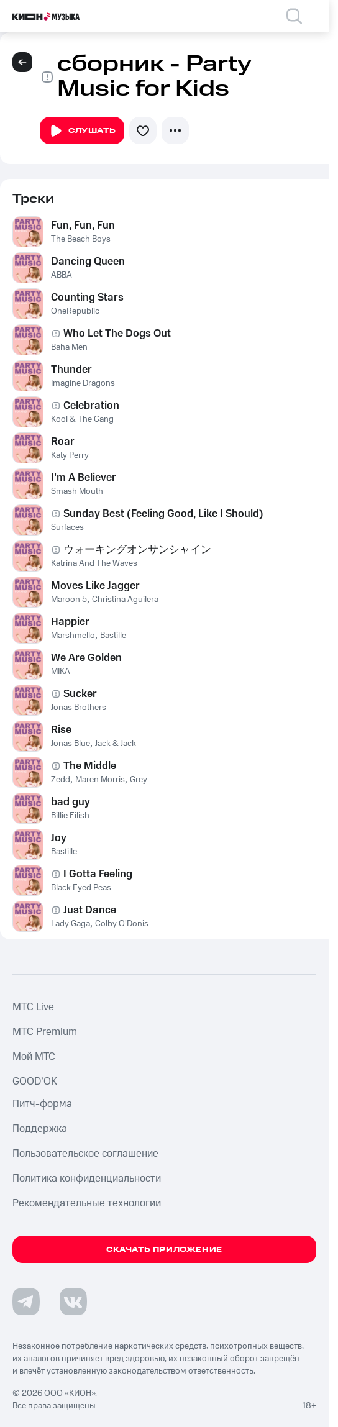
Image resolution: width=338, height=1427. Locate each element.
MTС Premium (44, 1031)
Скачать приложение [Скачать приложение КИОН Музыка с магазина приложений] (164, 1249)
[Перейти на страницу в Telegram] (26, 1301)
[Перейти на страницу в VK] (73, 1301)
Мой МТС (33, 1056)
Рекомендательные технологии (86, 1203)
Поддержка (39, 1128)
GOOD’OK (34, 1081)
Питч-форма (42, 1103)
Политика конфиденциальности (86, 1178)
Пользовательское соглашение (85, 1153)
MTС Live (33, 1007)
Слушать (82, 131)
